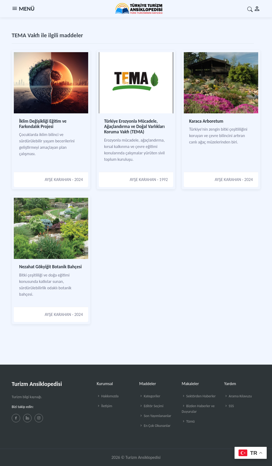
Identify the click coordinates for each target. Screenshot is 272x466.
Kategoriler (149, 396)
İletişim (104, 406)
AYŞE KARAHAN (58, 179)
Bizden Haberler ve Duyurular (198, 409)
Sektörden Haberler (199, 396)
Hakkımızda (107, 396)
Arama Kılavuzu (238, 396)
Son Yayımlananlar (155, 416)
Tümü (188, 421)
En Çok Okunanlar (155, 425)
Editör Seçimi (151, 406)
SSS (229, 406)
